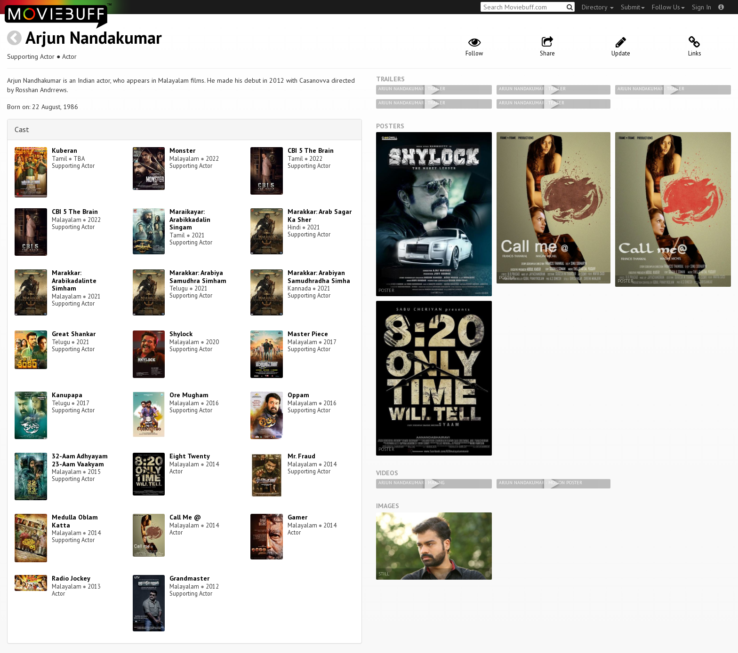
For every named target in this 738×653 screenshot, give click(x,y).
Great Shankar (74, 334)
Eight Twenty (189, 456)
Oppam (298, 395)
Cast (22, 129)
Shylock (181, 334)
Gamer (297, 517)
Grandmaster (189, 578)
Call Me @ (185, 517)
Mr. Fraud (301, 456)
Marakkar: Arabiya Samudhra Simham (197, 276)
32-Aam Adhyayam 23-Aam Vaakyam (80, 460)
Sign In (701, 7)
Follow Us (668, 7)
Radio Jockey (71, 578)
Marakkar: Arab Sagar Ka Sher (320, 215)
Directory (598, 7)
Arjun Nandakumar (93, 37)
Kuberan (64, 150)
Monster (182, 150)
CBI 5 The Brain (311, 150)
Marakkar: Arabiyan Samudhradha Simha (319, 276)
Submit (633, 7)
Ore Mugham (189, 395)
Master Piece (308, 334)
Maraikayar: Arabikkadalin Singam (189, 219)
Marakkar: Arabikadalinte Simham (74, 280)
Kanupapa (67, 395)
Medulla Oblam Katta (75, 521)
